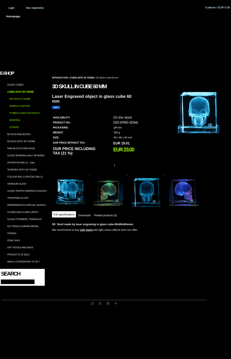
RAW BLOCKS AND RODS (21, 148)
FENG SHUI (13, 240)
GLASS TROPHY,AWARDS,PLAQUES (27, 191)
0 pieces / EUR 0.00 (217, 7)
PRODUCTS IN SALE (18, 254)
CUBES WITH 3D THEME (20, 92)
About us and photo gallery (47, 16)
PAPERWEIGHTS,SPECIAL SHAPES (26, 205)
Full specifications (64, 214)
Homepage (13, 16)
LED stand (86, 230)
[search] (37, 281)
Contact (174, 16)
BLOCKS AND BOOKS (19, 134)
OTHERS (14, 127)
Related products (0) (105, 215)
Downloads (84, 215)
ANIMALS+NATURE (19, 106)
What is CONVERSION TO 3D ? (23, 261)
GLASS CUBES (15, 84)
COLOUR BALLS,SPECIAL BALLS (25, 176)
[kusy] (119, 165)
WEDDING (14, 120)
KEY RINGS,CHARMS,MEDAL (23, 226)
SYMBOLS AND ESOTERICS (24, 113)
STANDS (11, 233)
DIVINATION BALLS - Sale (21, 162)
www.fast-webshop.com (46, 303)
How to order (150, 16)
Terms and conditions (90, 16)
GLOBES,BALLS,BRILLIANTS (22, 212)
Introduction (60, 78)
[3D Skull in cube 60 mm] (198, 115)
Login (11, 7)
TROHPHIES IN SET (18, 198)
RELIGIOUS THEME (19, 99)
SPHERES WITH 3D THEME (22, 169)
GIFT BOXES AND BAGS (20, 247)
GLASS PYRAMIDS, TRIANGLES (24, 219)
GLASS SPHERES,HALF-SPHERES (26, 155)
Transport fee (122, 16)
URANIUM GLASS (16, 184)
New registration (35, 7)
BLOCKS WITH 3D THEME (21, 141)
